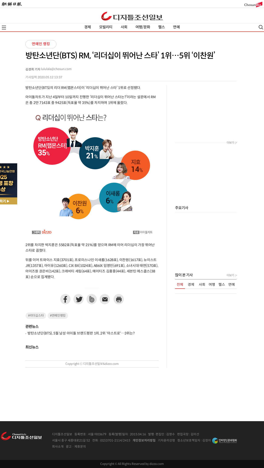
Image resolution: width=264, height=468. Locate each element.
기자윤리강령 (166, 441)
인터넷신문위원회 (224, 441)
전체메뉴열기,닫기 (4, 27)
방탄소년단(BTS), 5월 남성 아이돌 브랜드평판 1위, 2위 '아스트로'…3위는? (80, 333)
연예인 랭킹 (41, 44)
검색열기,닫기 (261, 27)
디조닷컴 (132, 16)
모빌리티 (106, 27)
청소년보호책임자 (188, 441)
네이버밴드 (91, 299)
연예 (176, 27)
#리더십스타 (36, 316)
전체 (180, 285)
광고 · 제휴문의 (76, 447)
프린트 (119, 299)
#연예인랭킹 (58, 316)
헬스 (161, 27)
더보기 (230, 142)
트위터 (78, 299)
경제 (87, 27)
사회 (124, 27)
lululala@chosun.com (56, 69)
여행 (212, 285)
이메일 (105, 299)
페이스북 (65, 299)
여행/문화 (142, 27)
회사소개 (58, 447)
